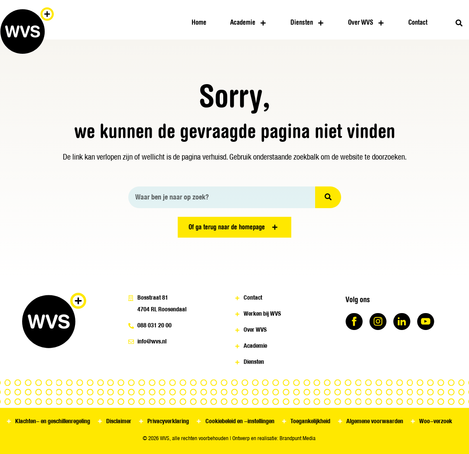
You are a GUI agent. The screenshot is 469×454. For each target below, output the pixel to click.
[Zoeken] (328, 197)
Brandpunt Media (298, 438)
